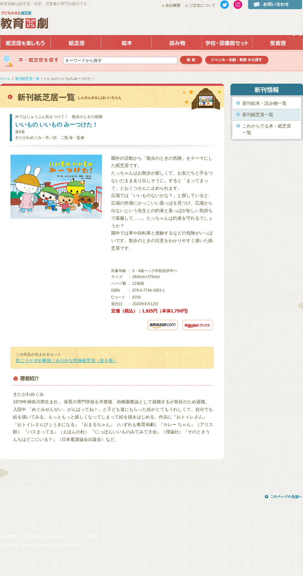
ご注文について (202, 5)
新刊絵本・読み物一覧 (264, 103)
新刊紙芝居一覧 (27, 78)
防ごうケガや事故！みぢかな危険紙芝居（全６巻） (66, 360)
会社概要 (173, 5)
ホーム (5, 78)
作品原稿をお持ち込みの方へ (49, 536)
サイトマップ (140, 536)
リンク (113, 536)
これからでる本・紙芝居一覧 (266, 129)
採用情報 (90, 536)
